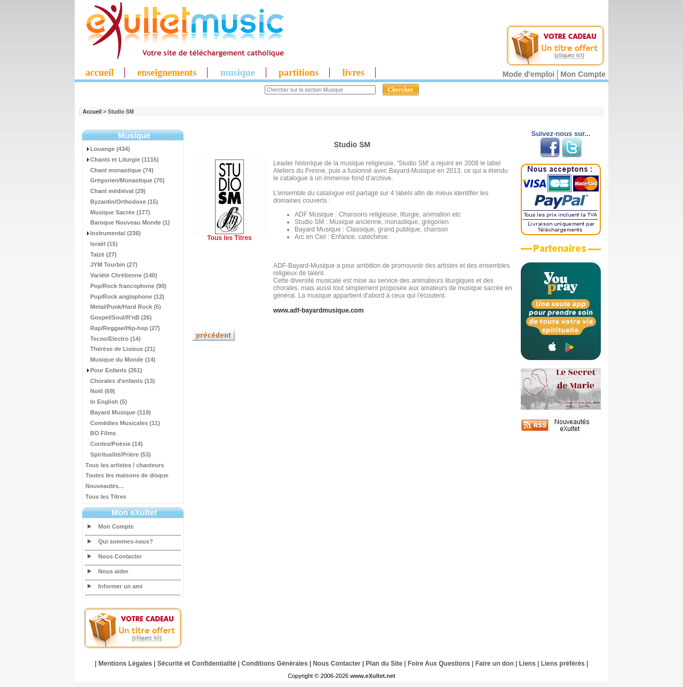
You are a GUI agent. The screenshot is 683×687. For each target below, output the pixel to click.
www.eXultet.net (372, 676)
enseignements (166, 72)
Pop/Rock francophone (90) (125, 286)
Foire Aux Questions (439, 663)
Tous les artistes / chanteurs (124, 465)
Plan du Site (384, 663)
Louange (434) (107, 149)
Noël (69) (100, 391)
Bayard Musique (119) (118, 412)
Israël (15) (101, 244)
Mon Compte (583, 74)
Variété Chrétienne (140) (121, 275)
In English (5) (106, 401)
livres (353, 72)
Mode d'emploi (528, 74)
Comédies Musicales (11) (122, 423)
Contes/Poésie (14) (113, 444)
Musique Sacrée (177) (117, 212)
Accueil (92, 112)
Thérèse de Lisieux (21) (120, 349)
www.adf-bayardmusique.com (318, 310)
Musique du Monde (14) (120, 359)
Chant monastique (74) (119, 170)
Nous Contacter (120, 556)
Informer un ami (120, 586)
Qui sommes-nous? (125, 541)
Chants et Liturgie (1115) (121, 159)
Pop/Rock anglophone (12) (124, 296)
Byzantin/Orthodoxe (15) (121, 201)
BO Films (100, 433)
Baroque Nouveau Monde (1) (127, 222)
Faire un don (494, 663)
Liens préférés (563, 663)
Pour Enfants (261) (113, 370)
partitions (299, 72)
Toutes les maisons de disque (127, 475)
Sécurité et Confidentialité (196, 663)
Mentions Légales (125, 663)
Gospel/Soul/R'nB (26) (118, 317)
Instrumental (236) (113, 233)
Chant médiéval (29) (115, 191)
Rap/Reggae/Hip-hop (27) (122, 328)
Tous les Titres (105, 496)
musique (237, 72)
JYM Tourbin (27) (111, 264)
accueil (99, 72)
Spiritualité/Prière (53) (118, 454)
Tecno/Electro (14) (113, 338)
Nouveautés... (104, 486)
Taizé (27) (100, 254)
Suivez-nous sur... (561, 134)
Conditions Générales (275, 663)
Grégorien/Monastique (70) (124, 180)
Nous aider (113, 571)
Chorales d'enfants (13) (120, 381)
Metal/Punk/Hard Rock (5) (123, 306)
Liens (527, 663)
